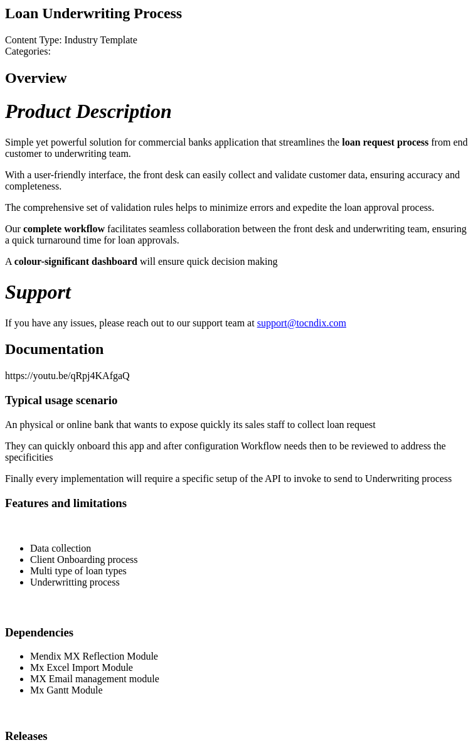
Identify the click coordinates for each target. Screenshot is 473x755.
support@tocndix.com (301, 323)
